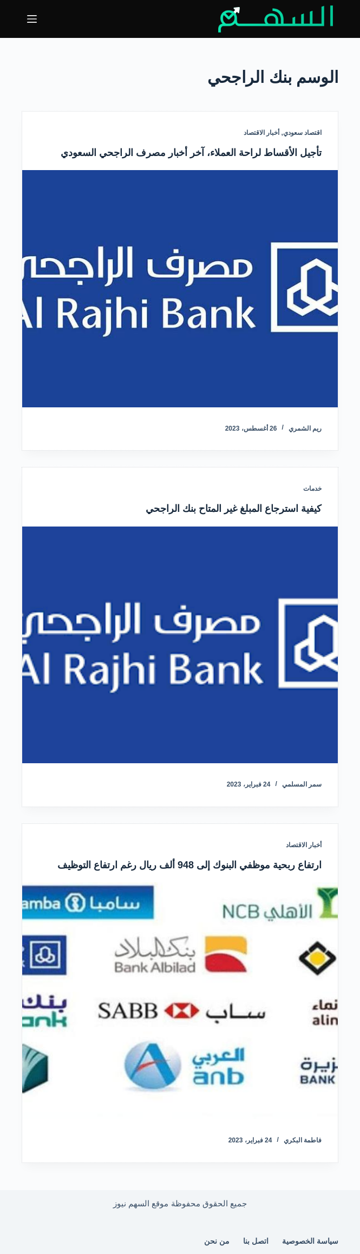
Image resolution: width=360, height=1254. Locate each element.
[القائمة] (32, 19)
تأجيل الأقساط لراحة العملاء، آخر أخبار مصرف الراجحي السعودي (191, 152)
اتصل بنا (256, 1241)
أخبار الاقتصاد (261, 133)
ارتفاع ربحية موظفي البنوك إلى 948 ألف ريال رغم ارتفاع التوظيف (189, 865)
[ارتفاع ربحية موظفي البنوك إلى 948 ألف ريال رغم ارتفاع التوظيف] (180, 1000)
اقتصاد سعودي (302, 133)
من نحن (217, 1241)
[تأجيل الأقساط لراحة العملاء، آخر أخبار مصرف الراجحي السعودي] (180, 288)
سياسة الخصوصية (310, 1241)
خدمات (312, 488)
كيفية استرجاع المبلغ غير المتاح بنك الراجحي (234, 508)
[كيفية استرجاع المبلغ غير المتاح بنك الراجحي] (180, 645)
